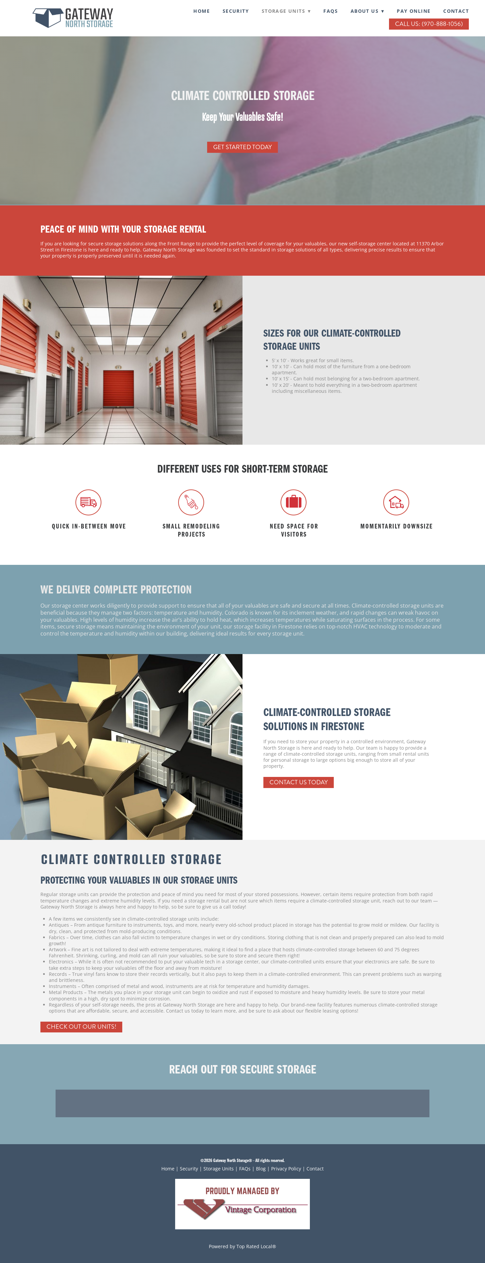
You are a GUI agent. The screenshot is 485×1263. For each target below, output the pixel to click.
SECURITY (236, 10)
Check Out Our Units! (81, 1026)
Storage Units (218, 1168)
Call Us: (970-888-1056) (429, 24)
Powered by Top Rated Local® (242, 1246)
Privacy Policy (286, 1168)
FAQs (330, 10)
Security (189, 1168)
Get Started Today (242, 147)
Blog (261, 1168)
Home (201, 10)
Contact (456, 10)
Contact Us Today (298, 782)
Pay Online (413, 10)
